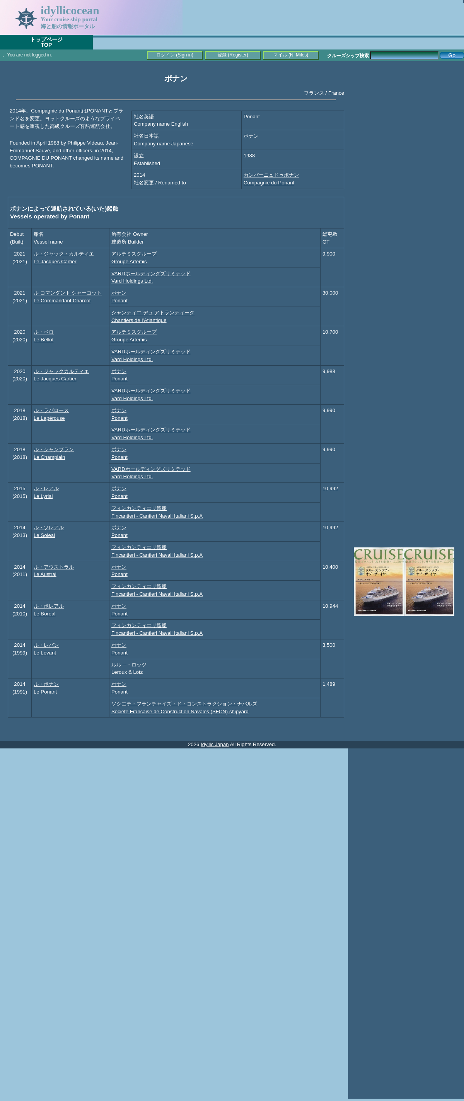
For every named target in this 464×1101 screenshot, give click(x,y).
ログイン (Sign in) (174, 55)
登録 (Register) (232, 55)
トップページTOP (46, 42)
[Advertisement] (406, 184)
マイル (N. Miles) (291, 55)
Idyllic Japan (215, 744)
